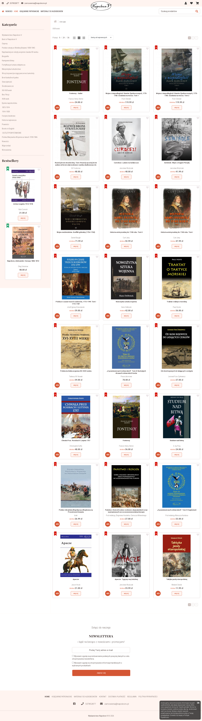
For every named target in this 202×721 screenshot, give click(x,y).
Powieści (5, 124)
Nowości (9, 11)
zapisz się (101, 673)
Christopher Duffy (76, 446)
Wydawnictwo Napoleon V (12, 35)
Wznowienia (6, 150)
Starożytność (7, 82)
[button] (101, 37)
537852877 (88, 703)
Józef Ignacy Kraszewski (76, 307)
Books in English (8, 128)
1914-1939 (6, 111)
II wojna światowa (8, 116)
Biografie (5, 56)
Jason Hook (75, 585)
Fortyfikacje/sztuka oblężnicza (13, 65)
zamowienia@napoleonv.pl (114, 703)
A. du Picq (176, 446)
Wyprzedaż (6, 145)
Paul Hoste (177, 307)
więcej (23, 218)
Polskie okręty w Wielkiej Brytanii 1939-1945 (18, 48)
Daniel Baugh (76, 238)
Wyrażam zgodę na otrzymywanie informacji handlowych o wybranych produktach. (97, 664)
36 (68, 37)
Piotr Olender (126, 99)
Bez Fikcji (5, 94)
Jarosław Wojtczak (126, 168)
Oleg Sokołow (23, 266)
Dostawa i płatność (116, 696)
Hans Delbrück (126, 307)
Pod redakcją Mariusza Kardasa (176, 515)
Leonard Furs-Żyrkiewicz (176, 376)
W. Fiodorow (75, 168)
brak (75, 515)
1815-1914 (6, 107)
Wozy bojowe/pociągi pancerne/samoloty (18, 73)
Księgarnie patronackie (29, 11)
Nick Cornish (23, 209)
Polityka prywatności (147, 696)
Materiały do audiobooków (52, 11)
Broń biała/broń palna (10, 77)
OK (198, 703)
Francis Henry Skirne (76, 99)
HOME (16, 11)
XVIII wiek (5, 99)
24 (64, 37)
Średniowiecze (8, 86)
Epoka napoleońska (9, 103)
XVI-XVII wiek (7, 90)
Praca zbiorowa (126, 376)
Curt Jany (126, 238)
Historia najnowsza (9, 120)
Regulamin (131, 696)
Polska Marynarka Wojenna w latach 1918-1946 (19, 137)
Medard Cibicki (177, 585)
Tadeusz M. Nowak (75, 376)
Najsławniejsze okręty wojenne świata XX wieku (20, 52)
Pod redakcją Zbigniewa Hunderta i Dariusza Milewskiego (126, 515)
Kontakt (102, 696)
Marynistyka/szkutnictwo (11, 69)
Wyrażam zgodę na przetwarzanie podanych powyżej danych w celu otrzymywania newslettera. (100, 657)
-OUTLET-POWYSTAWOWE (11, 133)
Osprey (4, 43)
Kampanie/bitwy (8, 60)
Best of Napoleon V (9, 39)
